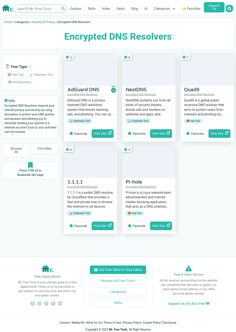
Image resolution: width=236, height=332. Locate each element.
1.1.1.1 (75, 182)
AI (146, 9)
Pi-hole (134, 182)
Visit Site (103, 133)
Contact (65, 322)
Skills (92, 9)
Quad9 (191, 90)
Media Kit (78, 322)
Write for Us (93, 322)
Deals (121, 9)
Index (106, 9)
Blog (134, 9)
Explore (75, 9)
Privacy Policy (132, 322)
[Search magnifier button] (62, 8)
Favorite (78, 133)
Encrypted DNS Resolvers (82, 94)
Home (8, 22)
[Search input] (37, 8)
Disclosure (170, 322)
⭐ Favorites (191, 9)
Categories (164, 8)
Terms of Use (112, 322)
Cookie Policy (152, 322)
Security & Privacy (43, 22)
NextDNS (136, 90)
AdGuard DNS (83, 90)
